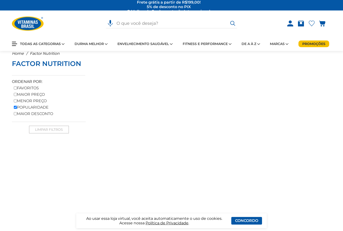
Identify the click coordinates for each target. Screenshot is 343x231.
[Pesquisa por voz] (110, 24)
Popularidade (31, 111)
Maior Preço (29, 98)
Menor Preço (30, 104)
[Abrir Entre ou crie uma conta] (290, 24)
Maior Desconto (33, 117)
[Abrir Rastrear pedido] (301, 24)
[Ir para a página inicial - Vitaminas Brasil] (28, 24)
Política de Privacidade (167, 223)
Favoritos (26, 91)
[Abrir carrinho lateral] (325, 24)
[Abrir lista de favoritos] (313, 24)
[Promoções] (313, 44)
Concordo (246, 220)
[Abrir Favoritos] (312, 24)
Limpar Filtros (49, 133)
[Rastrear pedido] (302, 24)
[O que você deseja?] (232, 24)
